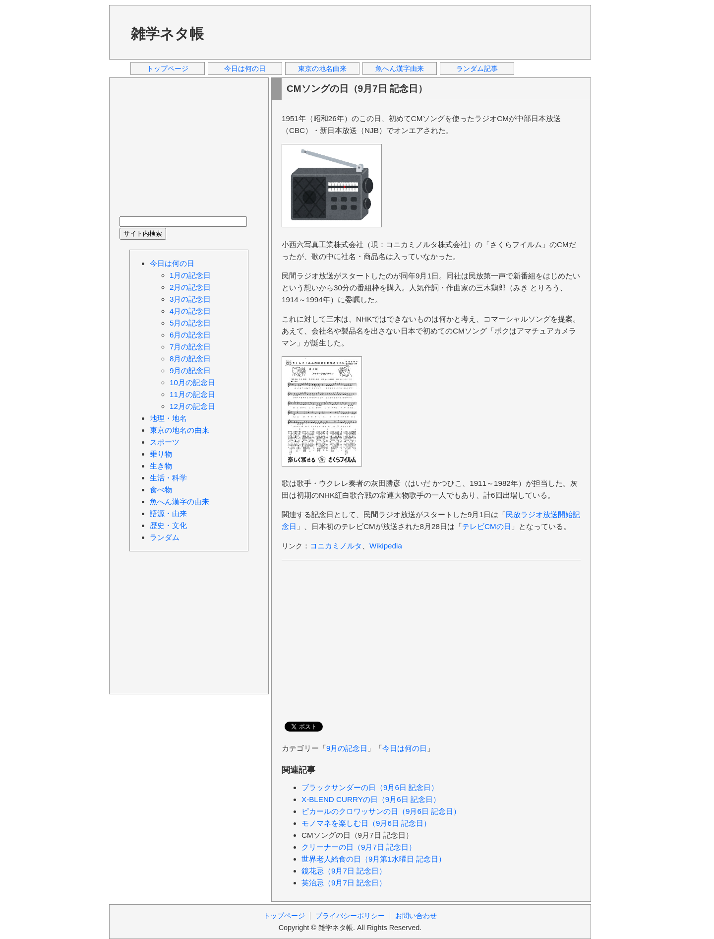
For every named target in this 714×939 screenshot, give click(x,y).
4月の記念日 (190, 311)
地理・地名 (168, 418)
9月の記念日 (346, 748)
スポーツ (164, 442)
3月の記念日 (190, 299)
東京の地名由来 (322, 68)
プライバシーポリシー (350, 916)
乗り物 (161, 454)
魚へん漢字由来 (399, 68)
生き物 (161, 466)
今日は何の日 (245, 68)
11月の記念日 (192, 394)
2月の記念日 (190, 287)
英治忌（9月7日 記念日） (343, 882)
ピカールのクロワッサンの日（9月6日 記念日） (381, 811)
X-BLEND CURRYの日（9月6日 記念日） (370, 799)
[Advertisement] (401, 31)
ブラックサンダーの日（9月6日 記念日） (369, 787)
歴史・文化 (168, 525)
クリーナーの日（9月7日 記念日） (358, 847)
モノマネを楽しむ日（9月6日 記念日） (366, 823)
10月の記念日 (192, 382)
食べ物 (161, 489)
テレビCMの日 (486, 526)
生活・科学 (168, 477)
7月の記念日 (190, 346)
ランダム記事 (477, 68)
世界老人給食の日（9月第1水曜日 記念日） (373, 859)
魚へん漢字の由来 (179, 501)
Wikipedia (385, 545)
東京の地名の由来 (179, 430)
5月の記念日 (190, 323)
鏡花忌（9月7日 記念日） (343, 871)
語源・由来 (168, 513)
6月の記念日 (190, 335)
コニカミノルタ (336, 545)
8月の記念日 (190, 358)
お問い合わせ (416, 916)
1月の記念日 (190, 275)
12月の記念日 (192, 406)
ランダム (164, 537)
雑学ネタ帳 (167, 34)
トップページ (167, 68)
